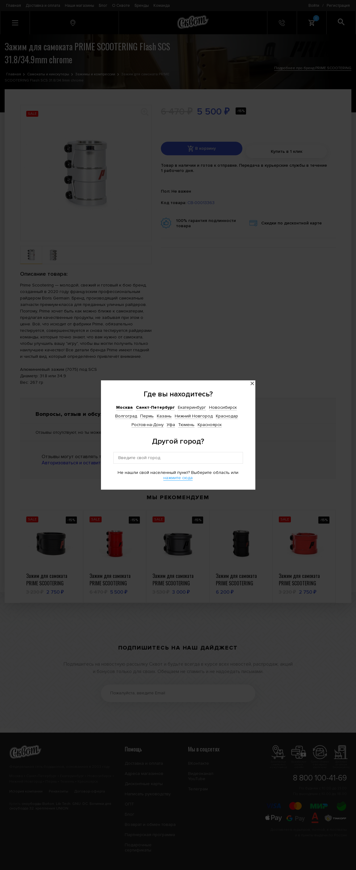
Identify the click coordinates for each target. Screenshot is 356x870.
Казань (164, 416)
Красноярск (210, 424)
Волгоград (126, 416)
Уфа (171, 424)
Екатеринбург (192, 407)
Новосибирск (223, 407)
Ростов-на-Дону (148, 424)
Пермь (147, 416)
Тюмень (186, 424)
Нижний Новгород (194, 416)
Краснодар (227, 416)
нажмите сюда (178, 477)
